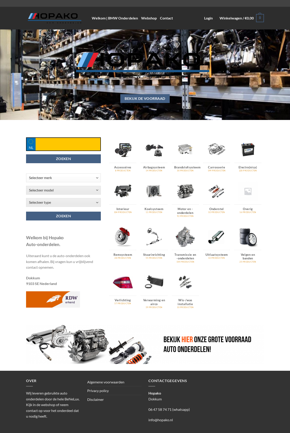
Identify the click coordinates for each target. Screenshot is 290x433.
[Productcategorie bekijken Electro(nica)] (247, 158)
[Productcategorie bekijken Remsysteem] (122, 245)
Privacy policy (98, 390)
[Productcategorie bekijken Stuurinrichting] (154, 245)
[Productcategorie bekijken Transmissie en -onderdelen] (185, 247)
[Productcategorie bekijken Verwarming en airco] (154, 293)
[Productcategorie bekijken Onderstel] (216, 199)
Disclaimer (95, 399)
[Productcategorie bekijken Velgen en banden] (247, 247)
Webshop (149, 18)
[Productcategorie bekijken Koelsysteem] (154, 199)
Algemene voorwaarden (105, 382)
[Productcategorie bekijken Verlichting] (122, 291)
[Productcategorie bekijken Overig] (247, 199)
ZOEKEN (63, 159)
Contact (166, 18)
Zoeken (63, 216)
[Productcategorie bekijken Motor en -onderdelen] (185, 201)
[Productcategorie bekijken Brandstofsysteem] (185, 158)
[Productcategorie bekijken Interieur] (122, 199)
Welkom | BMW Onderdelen (115, 18)
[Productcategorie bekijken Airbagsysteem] (154, 158)
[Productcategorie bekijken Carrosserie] (216, 158)
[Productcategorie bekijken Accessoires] (122, 158)
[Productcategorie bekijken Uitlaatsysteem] (216, 245)
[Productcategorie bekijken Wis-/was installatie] (185, 293)
